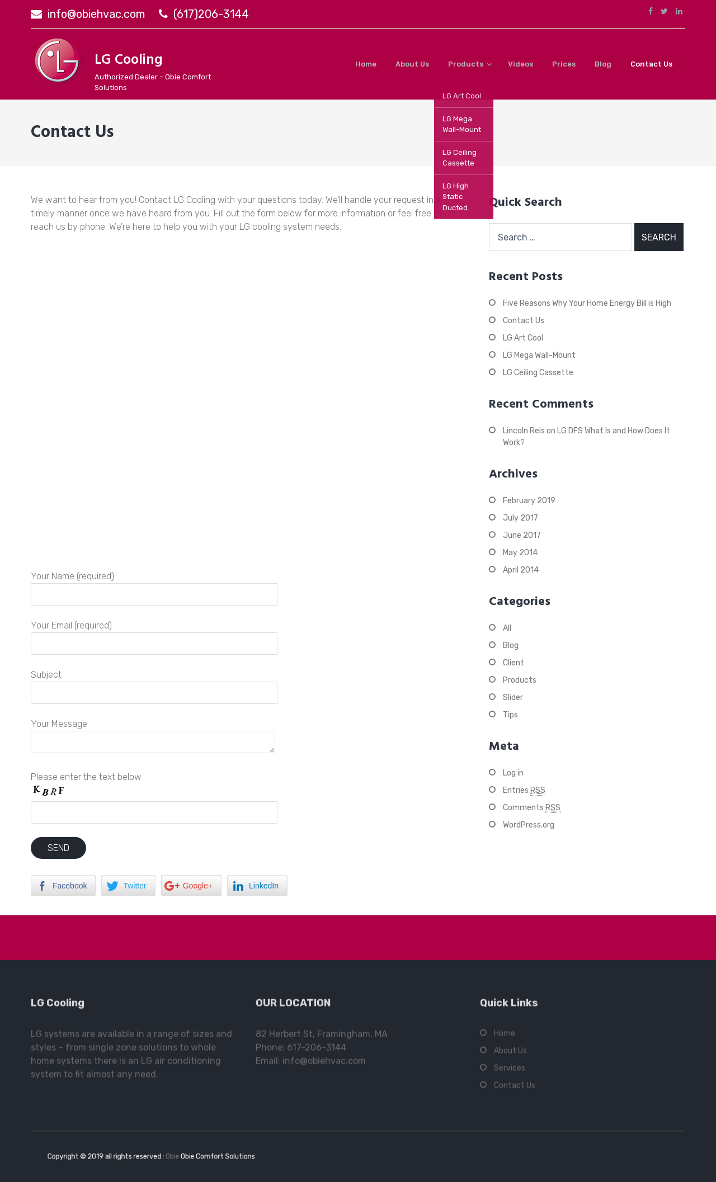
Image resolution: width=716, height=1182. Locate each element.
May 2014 (520, 552)
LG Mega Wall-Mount (539, 355)
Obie (169, 1156)
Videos (520, 64)
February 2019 (529, 500)
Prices (564, 64)
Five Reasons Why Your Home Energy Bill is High (587, 303)
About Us (412, 64)
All (507, 628)
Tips (510, 715)
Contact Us (651, 64)
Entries (524, 791)
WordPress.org (528, 825)
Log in (513, 773)
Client (513, 663)
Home (365, 64)
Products (465, 64)
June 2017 (522, 535)
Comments (531, 808)
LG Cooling (128, 60)
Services (509, 1072)
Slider (513, 697)
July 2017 (520, 518)
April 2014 (521, 570)
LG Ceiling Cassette (538, 372)
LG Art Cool (523, 338)
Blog (603, 64)
